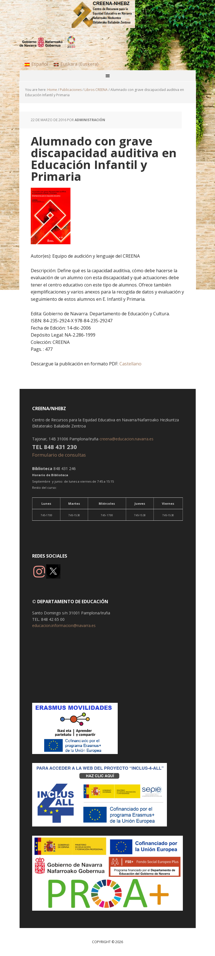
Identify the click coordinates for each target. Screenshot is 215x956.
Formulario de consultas (59, 455)
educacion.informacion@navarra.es (64, 625)
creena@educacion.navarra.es (126, 438)
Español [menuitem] (39, 64)
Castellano (129, 364)
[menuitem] (36, 64)
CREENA (107, 14)
